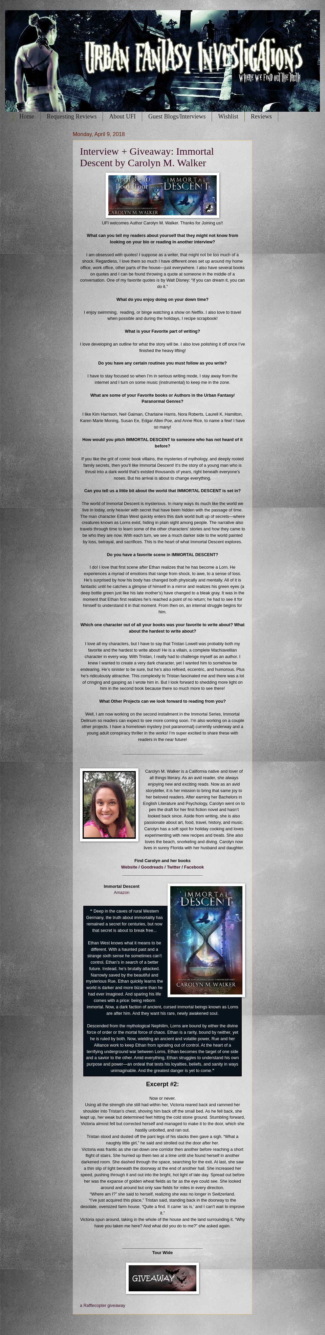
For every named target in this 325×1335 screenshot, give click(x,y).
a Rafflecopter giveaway (102, 1305)
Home (26, 116)
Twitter (173, 867)
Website (129, 867)
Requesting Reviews (71, 116)
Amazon (121, 892)
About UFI (122, 116)
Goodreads (152, 867)
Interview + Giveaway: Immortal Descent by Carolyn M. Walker (147, 157)
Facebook (194, 867)
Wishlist (228, 116)
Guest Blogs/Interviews (176, 116)
